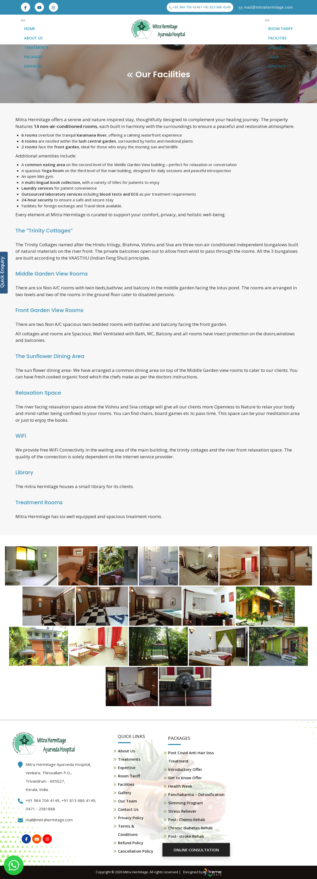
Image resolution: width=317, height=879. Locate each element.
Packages (33, 56)
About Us (33, 38)
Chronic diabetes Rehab (190, 827)
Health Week (180, 786)
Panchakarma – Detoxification (196, 794)
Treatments (36, 47)
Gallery (276, 47)
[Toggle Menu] (23, 20)
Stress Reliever (182, 811)
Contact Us (128, 809)
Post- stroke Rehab (186, 836)
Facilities (277, 38)
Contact (277, 66)
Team (273, 56)
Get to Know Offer (185, 777)
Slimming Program (185, 802)
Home (29, 28)
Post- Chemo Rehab (186, 819)
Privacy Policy (131, 817)
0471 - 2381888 (40, 808)
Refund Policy (130, 842)
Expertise (33, 66)
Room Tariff (280, 28)
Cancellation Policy (135, 851)
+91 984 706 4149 (186, 7)
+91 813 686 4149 (216, 7)
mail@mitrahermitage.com (268, 7)
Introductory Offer (185, 769)
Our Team (127, 801)
